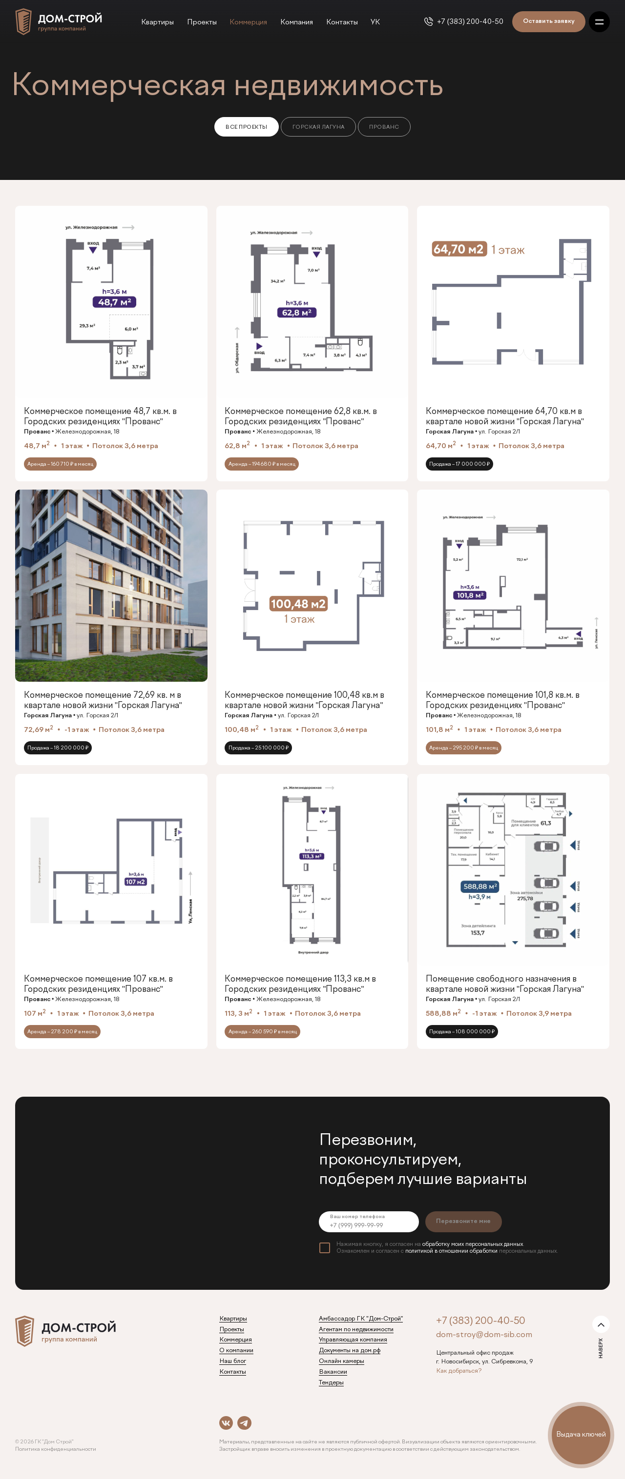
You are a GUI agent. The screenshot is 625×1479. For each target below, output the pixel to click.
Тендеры (331, 1383)
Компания (296, 22)
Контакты (342, 22)
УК (375, 22)
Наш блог (232, 1361)
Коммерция (248, 22)
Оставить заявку (549, 21)
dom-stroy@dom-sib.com (484, 1335)
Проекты (202, 22)
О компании (236, 1351)
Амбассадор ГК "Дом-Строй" (361, 1319)
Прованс (384, 127)
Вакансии (333, 1372)
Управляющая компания (353, 1340)
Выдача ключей (581, 1434)
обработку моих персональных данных (472, 1244)
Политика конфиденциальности (55, 1449)
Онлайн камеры (341, 1361)
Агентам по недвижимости (356, 1330)
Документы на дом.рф (349, 1351)
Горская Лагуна (318, 127)
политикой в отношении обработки (451, 1251)
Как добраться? (458, 1371)
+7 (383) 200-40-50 (470, 22)
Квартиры (157, 22)
